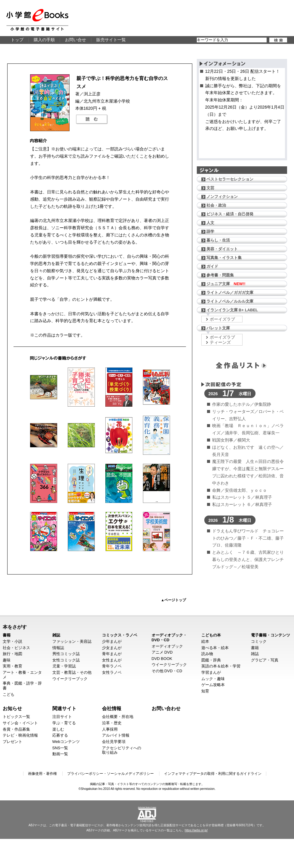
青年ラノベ (112, 666)
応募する (60, 735)
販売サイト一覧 (111, 39)
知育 (205, 691)
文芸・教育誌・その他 (71, 672)
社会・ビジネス (16, 647)
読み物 (207, 653)
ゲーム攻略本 (213, 684)
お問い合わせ (166, 708)
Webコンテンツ (66, 741)
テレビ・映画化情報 (20, 735)
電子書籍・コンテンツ (270, 635)
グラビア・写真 (264, 660)
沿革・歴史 (112, 723)
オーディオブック (167, 646)
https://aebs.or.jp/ (196, 830)
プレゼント (12, 741)
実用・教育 (12, 666)
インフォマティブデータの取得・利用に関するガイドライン (213, 774)
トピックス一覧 (16, 716)
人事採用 (110, 729)
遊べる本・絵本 (215, 647)
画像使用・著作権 (42, 774)
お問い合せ (75, 39)
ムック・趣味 (213, 678)
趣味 (7, 660)
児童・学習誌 (64, 666)
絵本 (205, 641)
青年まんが (112, 653)
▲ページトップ (173, 600)
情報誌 (58, 647)
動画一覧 (60, 754)
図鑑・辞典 (211, 660)
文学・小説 (12, 641)
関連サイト (64, 708)
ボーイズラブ (222, 319)
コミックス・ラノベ (119, 635)
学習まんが (211, 672)
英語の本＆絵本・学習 (220, 666)
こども (8, 694)
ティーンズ (220, 342)
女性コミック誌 (66, 660)
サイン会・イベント (20, 723)
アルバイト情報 (115, 735)
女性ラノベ (112, 672)
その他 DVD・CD (167, 671)
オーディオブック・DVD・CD (169, 637)
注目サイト (62, 716)
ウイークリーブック (70, 678)
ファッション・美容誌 (71, 641)
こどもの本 (211, 635)
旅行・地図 (12, 653)
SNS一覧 (60, 748)
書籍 (7, 635)
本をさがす (15, 627)
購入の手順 (44, 39)
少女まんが (112, 647)
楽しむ (58, 729)
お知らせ (12, 708)
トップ (17, 39)
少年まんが (112, 641)
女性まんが (112, 660)
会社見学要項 (113, 741)
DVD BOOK (162, 658)
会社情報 (111, 708)
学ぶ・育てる (64, 723)
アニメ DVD (162, 652)
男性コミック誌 (66, 653)
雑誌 (56, 635)
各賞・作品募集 (16, 729)
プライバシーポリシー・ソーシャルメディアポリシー (110, 774)
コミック (259, 641)
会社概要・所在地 (117, 716)
